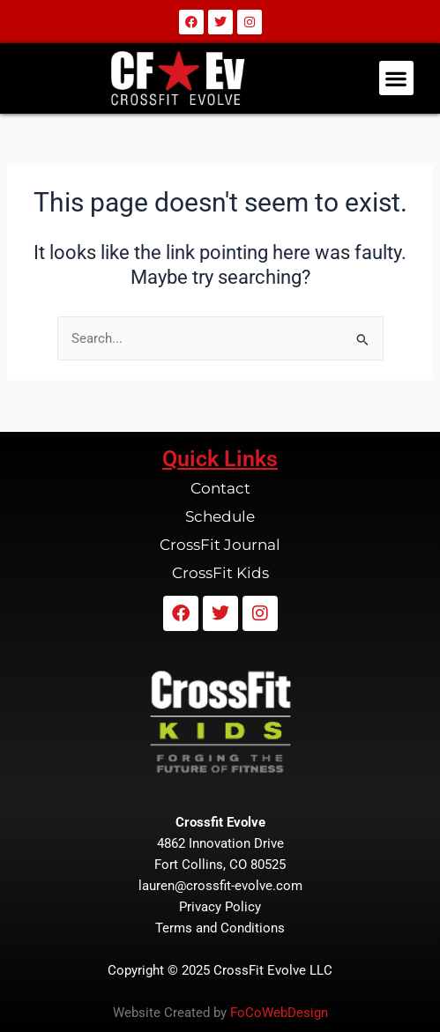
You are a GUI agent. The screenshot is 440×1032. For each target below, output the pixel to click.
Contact (220, 488)
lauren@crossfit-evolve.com (220, 886)
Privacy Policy (220, 907)
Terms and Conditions (220, 928)
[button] (396, 78)
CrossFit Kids (220, 573)
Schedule (220, 516)
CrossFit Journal (220, 544)
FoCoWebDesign (279, 1013)
